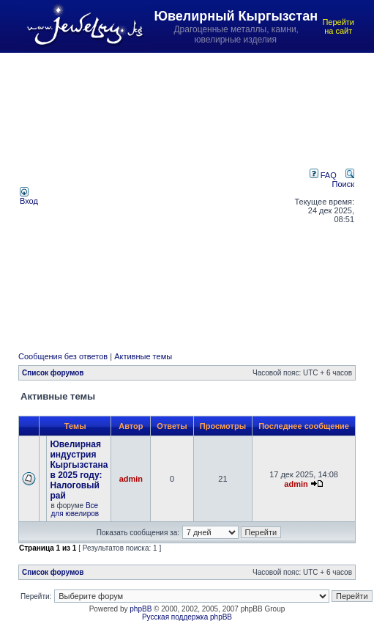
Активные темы (143, 356)
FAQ (323, 175)
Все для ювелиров (75, 509)
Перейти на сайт (338, 26)
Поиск (343, 179)
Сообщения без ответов (63, 356)
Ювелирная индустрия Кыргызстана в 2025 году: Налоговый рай (79, 470)
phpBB (141, 609)
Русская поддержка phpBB (187, 617)
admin (131, 478)
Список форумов (53, 373)
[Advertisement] (141, 196)
